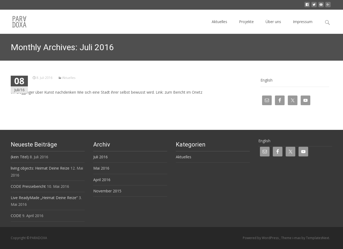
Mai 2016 (101, 168)
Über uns (273, 21)
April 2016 (101, 179)
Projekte (246, 21)
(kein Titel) (20, 156)
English (266, 80)
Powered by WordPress (261, 238)
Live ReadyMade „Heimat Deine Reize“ (44, 197)
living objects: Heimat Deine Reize (40, 168)
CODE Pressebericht (28, 186)
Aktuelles (219, 21)
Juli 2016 (100, 156)
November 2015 (107, 190)
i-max (296, 238)
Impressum (302, 21)
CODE (16, 215)
